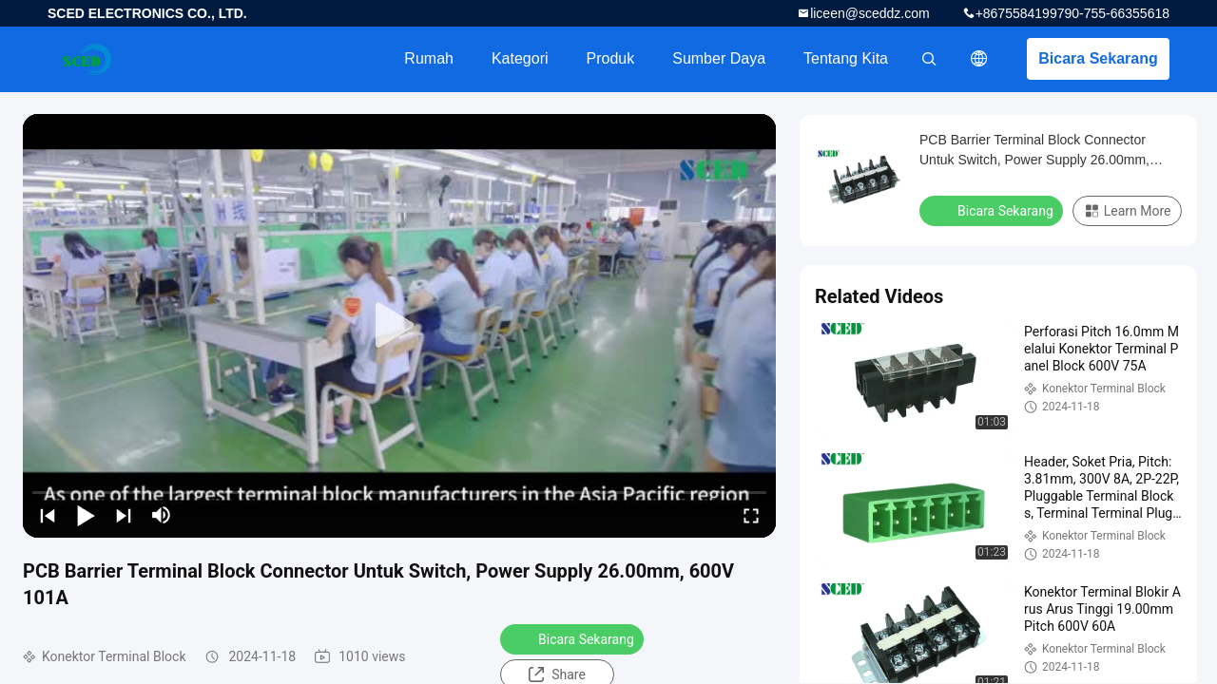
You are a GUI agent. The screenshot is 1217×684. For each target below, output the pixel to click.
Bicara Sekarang (1097, 58)
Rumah (429, 58)
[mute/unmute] (162, 515)
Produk (611, 58)
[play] (399, 326)
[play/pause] (86, 515)
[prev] (48, 515)
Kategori (520, 58)
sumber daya (718, 58)
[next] (124, 515)
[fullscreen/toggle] (751, 515)
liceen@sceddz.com (870, 13)
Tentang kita (845, 58)
